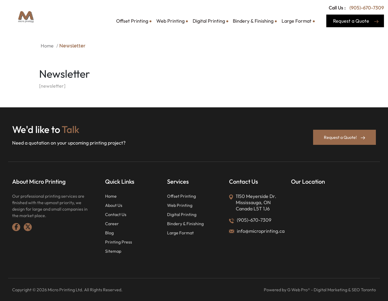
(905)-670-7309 (366, 8)
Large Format (296, 21)
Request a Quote (356, 21)
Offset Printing (132, 21)
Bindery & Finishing (253, 21)
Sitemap (113, 251)
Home (47, 46)
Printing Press (118, 242)
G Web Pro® (298, 289)
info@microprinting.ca (261, 231)
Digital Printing (209, 21)
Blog (109, 232)
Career (112, 223)
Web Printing (170, 21)
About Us (113, 205)
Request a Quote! (344, 137)
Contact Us (115, 214)
